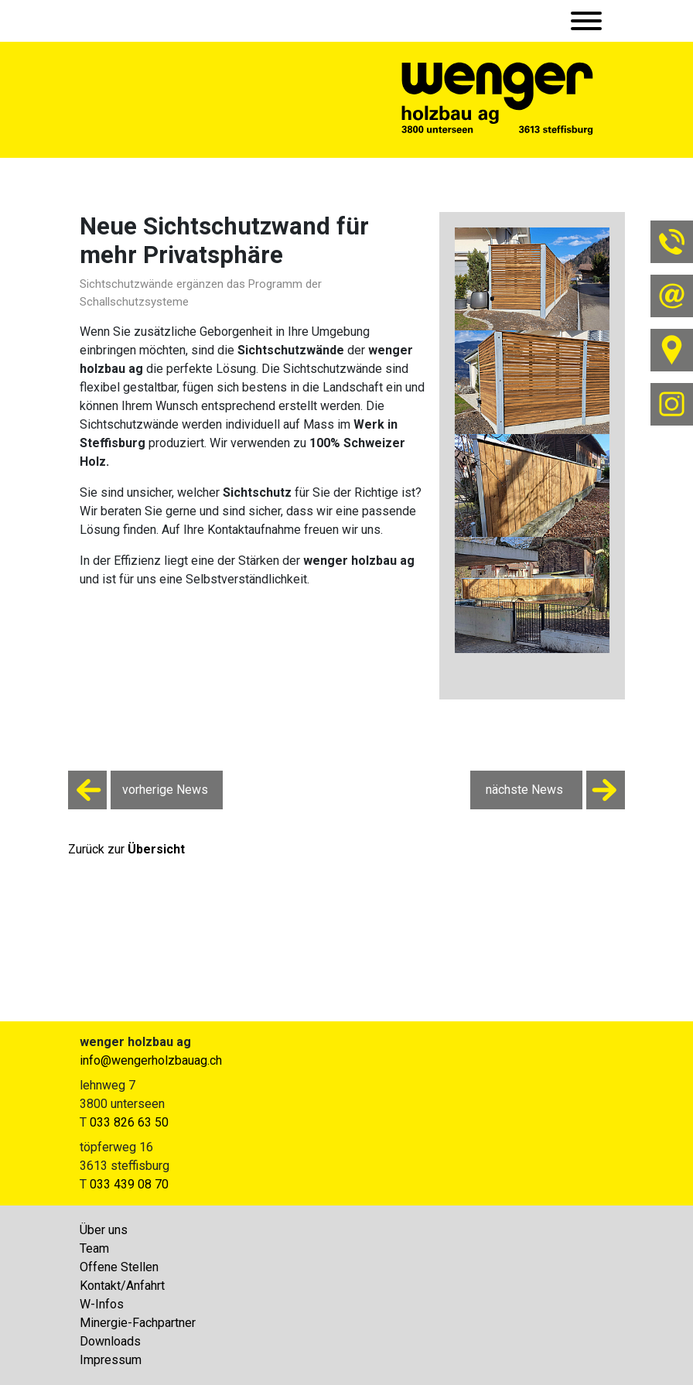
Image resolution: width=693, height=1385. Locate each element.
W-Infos (102, 1304)
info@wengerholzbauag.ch (151, 1060)
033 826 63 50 (129, 1122)
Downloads (110, 1341)
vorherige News (138, 790)
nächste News (555, 790)
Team (94, 1248)
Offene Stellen (119, 1267)
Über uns (104, 1230)
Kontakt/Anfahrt (122, 1285)
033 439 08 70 (129, 1184)
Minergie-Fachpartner (138, 1322)
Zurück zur (126, 849)
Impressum (111, 1360)
